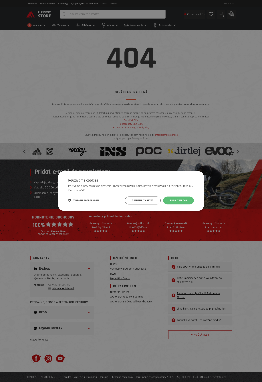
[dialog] (131, 191)
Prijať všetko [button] (178, 200)
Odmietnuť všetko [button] (142, 200)
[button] (83, 200)
